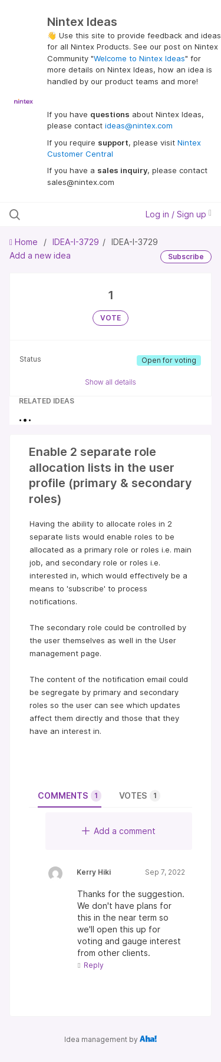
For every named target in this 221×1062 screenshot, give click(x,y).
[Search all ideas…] (70, 214)
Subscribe (186, 256)
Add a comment (119, 831)
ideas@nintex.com (139, 125)
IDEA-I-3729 (75, 242)
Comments (69, 796)
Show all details (110, 382)
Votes (139, 796)
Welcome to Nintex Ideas (139, 58)
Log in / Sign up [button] (179, 214)
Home (24, 242)
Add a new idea (40, 255)
